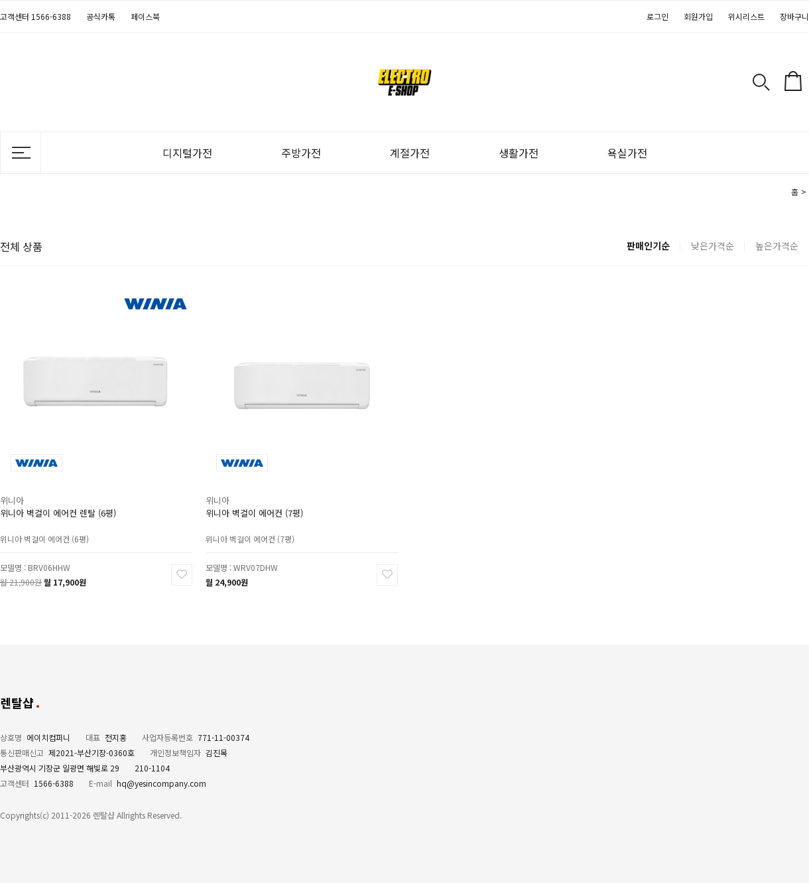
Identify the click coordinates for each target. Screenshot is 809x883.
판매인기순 (648, 245)
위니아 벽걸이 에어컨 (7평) (254, 513)
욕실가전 (627, 153)
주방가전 (301, 153)
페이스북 (145, 16)
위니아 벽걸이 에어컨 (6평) (44, 538)
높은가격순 (776, 245)
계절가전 (410, 153)
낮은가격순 (712, 245)
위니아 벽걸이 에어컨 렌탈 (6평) (58, 513)
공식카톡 (100, 16)
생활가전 (518, 153)
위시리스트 (746, 16)
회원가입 (698, 16)
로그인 (657, 16)
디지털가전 (187, 153)
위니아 (12, 500)
